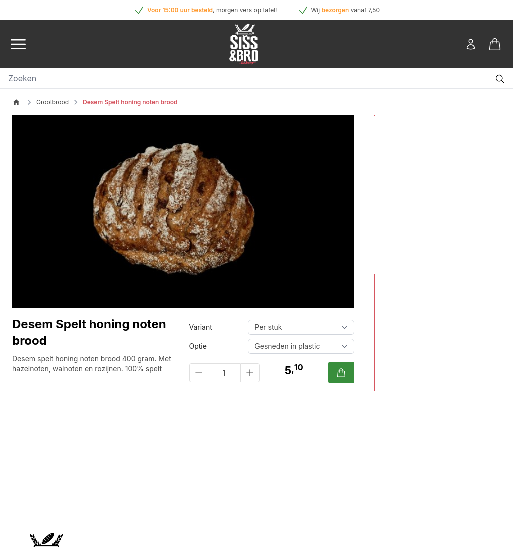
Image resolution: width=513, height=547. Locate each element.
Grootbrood (52, 102)
